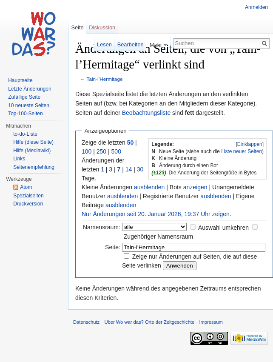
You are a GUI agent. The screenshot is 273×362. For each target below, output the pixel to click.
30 (140, 169)
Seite (77, 27)
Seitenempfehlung (33, 167)
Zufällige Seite (24, 97)
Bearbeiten (130, 44)
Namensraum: (101, 227)
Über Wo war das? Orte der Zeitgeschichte (149, 322)
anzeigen (195, 187)
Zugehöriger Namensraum (158, 236)
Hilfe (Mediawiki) (32, 151)
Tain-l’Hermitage (105, 79)
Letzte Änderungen (29, 89)
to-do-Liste (25, 134)
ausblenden (149, 187)
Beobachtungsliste (146, 112)
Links (19, 159)
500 (116, 151)
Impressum (210, 322)
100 (86, 151)
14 (128, 169)
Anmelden (256, 7)
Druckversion (28, 204)
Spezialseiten (28, 196)
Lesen (104, 44)
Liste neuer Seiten (241, 151)
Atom (26, 187)
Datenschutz (86, 322)
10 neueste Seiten (28, 105)
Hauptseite (20, 80)
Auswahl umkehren (223, 227)
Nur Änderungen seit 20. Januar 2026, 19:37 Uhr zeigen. (156, 214)
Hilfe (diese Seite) (33, 142)
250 (101, 151)
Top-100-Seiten (25, 114)
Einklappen (249, 144)
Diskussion (102, 27)
